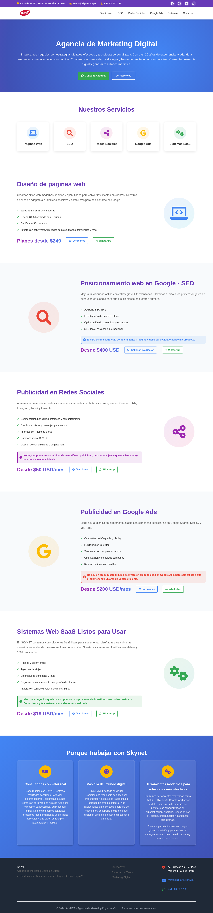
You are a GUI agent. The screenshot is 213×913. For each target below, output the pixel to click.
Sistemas (173, 13)
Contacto (188, 13)
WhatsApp (103, 240)
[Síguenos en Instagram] (179, 3)
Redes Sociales (136, 13)
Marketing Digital (121, 877)
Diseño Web (106, 13)
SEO (120, 13)
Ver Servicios (123, 75)
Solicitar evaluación (140, 350)
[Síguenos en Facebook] (172, 3)
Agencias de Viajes (122, 872)
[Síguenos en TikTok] (193, 3)
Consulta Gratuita (93, 75)
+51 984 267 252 (177, 889)
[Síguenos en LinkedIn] (186, 3)
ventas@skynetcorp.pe (181, 880)
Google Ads (156, 13)
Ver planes (77, 240)
